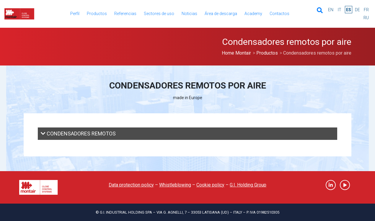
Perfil (74, 13)
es (348, 9)
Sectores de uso (159, 13)
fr (366, 9)
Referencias (125, 13)
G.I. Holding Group (248, 185)
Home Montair (236, 53)
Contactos (279, 13)
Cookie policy (210, 185)
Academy (253, 13)
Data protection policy (131, 185)
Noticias (189, 13)
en (330, 9)
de (357, 9)
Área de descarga (221, 13)
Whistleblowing (175, 185)
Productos (97, 13)
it (339, 9)
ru (366, 17)
